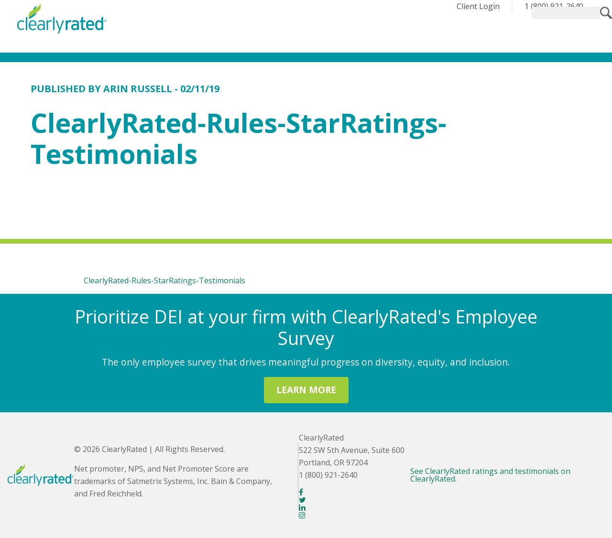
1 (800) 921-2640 (554, 6)
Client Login (478, 6)
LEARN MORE (306, 389)
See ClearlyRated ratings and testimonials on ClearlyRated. (490, 475)
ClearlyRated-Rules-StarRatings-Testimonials (164, 280)
